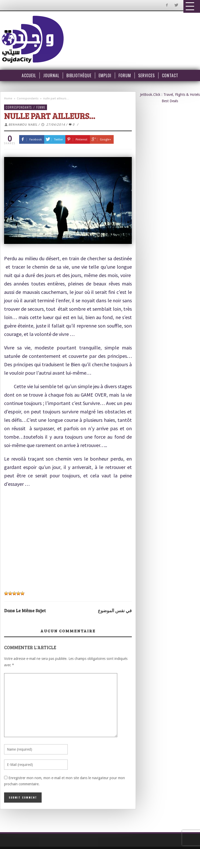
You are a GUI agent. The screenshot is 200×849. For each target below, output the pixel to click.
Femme (40, 107)
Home (8, 98)
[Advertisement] (65, 536)
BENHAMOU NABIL (23, 124)
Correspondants (28, 98)
